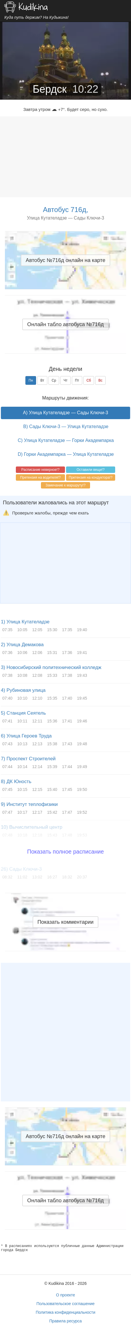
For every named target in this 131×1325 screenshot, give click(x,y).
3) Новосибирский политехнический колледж (51, 667)
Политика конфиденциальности (66, 1312)
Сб (89, 380)
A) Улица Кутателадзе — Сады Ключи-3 (65, 412)
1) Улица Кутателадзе (25, 622)
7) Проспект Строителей (28, 758)
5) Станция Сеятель (23, 713)
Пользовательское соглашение (65, 1303)
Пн (31, 380)
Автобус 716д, (65, 209)
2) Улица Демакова (22, 644)
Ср (54, 380)
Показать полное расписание (65, 851)
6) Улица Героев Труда (26, 736)
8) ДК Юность (16, 781)
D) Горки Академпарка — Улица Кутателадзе (66, 454)
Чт (65, 380)
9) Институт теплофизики (29, 804)
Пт (77, 380)
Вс (100, 380)
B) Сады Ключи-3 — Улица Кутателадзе (65, 426)
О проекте (65, 1295)
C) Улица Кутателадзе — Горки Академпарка (66, 440)
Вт (42, 380)
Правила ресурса (65, 1321)
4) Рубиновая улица (23, 690)
